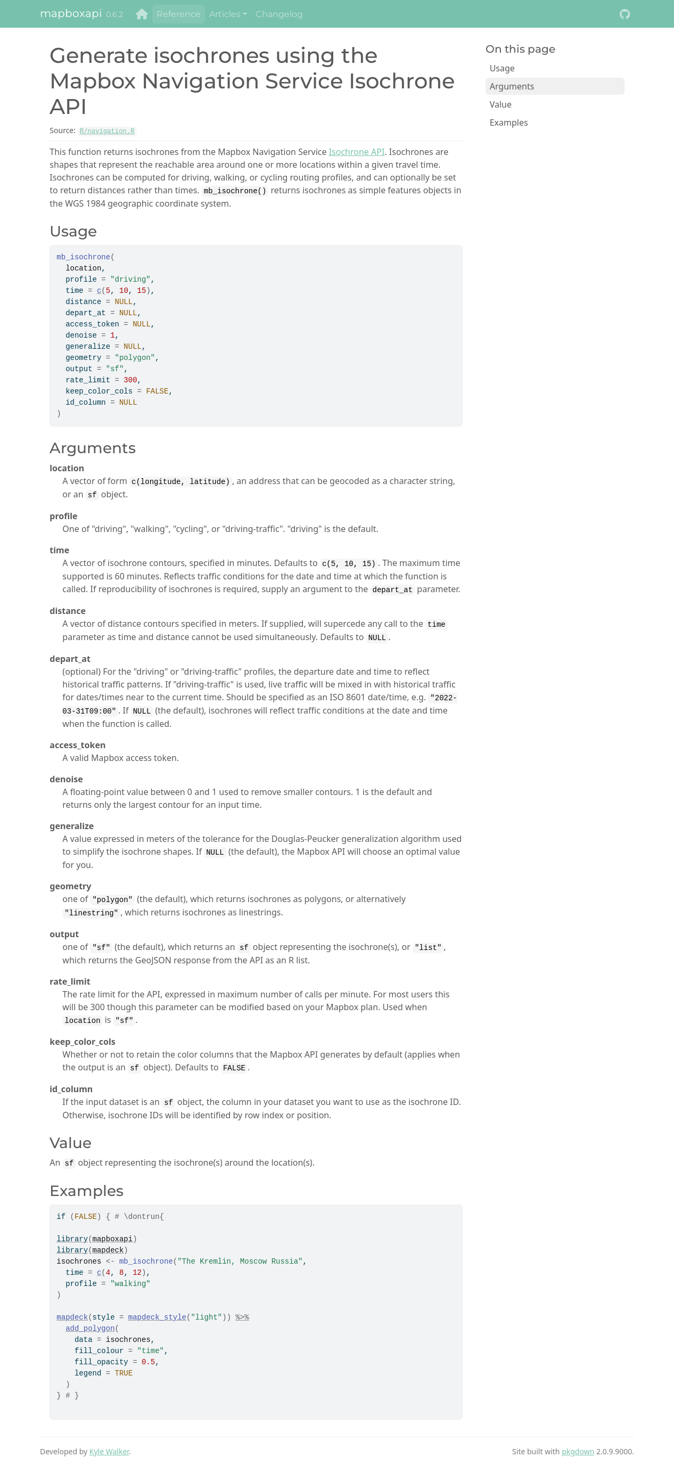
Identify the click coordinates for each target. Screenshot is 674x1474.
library (72, 1239)
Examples (509, 122)
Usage (502, 68)
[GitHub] (624, 14)
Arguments (512, 86)
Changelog (279, 14)
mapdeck (108, 1250)
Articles (225, 14)
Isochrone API (357, 152)
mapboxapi (71, 13)
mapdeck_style (157, 1317)
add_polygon (89, 1328)
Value (501, 104)
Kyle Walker (109, 1451)
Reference (179, 14)
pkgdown (578, 1451)
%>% (242, 1317)
